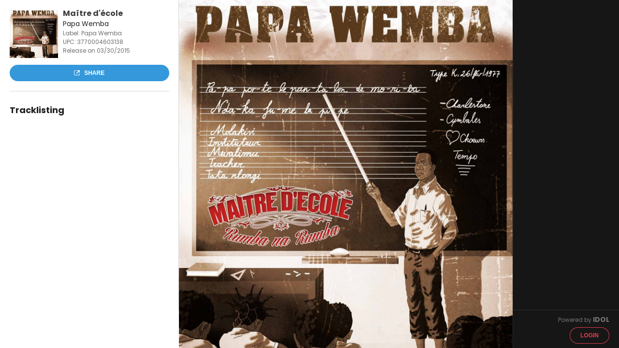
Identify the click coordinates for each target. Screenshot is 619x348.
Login (589, 335)
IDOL (601, 319)
